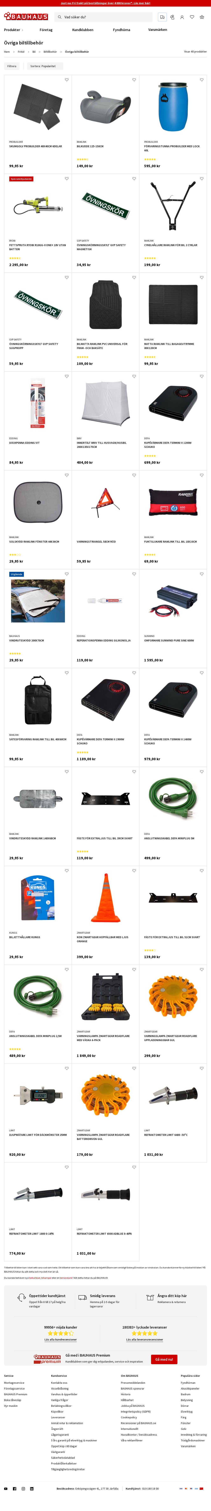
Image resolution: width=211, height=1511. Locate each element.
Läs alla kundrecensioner (61, 1339)
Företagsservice (14, 1388)
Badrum (185, 1394)
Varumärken (157, 29)
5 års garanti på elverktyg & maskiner (74, 1440)
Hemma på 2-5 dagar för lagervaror (105, 1304)
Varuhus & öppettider (64, 1394)
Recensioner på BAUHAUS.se (138, 1423)
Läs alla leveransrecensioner (144, 1339)
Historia (125, 1394)
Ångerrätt (57, 1429)
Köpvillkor (57, 1411)
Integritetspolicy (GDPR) (136, 1411)
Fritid (21, 52)
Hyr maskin (11, 1406)
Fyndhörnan (188, 1383)
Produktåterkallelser (64, 1463)
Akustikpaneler (190, 1388)
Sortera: (45, 66)
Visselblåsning (60, 1388)
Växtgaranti (58, 1452)
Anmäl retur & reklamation (67, 1423)
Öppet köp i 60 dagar (64, 1446)
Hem (7, 52)
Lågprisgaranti (60, 1434)
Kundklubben (82, 30)
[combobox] (103, 17)
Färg (183, 1417)
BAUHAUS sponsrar (132, 1388)
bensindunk (66, 1277)
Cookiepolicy (129, 1417)
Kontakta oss (59, 1383)
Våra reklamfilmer (132, 1440)
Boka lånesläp (12, 1400)
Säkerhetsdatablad (63, 1458)
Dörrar (185, 1406)
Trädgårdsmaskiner (193, 1440)
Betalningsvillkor (61, 1406)
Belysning (187, 1400)
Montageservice (14, 1383)
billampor (46, 1277)
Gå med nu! (164, 1359)
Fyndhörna (121, 30)
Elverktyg (187, 1411)
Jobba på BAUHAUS (133, 1406)
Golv (183, 1429)
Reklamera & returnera (172, 1302)
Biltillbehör (50, 52)
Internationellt (129, 1429)
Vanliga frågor (59, 1400)
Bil (34, 52)
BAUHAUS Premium (15, 1394)
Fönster (186, 1423)
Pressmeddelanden (133, 1383)
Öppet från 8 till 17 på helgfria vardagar (47, 1304)
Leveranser (58, 1417)
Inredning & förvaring (194, 1434)
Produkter (12, 30)
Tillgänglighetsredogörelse (68, 1469)
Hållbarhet (127, 1400)
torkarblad (34, 1277)
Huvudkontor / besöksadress (139, 1434)
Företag (46, 30)
